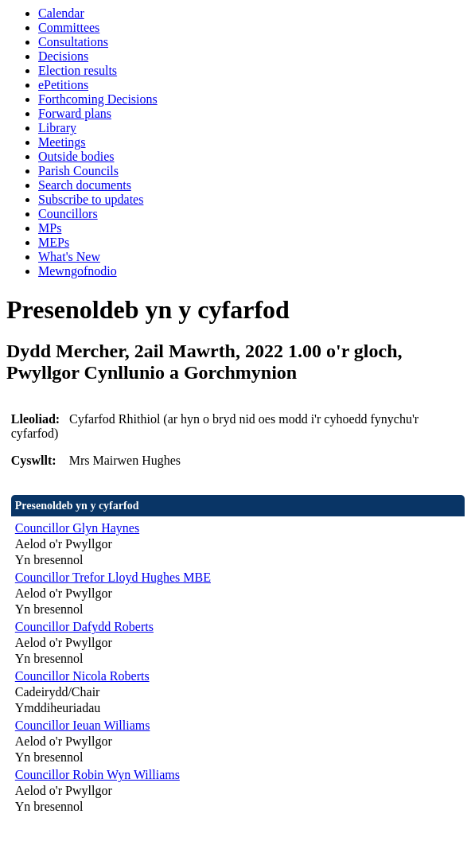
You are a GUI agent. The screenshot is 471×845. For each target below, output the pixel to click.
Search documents (84, 185)
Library (57, 127)
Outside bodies (76, 156)
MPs (49, 228)
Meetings (62, 142)
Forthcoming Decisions (98, 99)
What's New (69, 256)
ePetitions (63, 85)
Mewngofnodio (77, 271)
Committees (68, 27)
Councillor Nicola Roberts (82, 676)
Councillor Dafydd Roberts (84, 626)
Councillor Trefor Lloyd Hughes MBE (113, 577)
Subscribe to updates (90, 199)
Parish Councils (78, 170)
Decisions (63, 56)
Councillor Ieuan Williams (82, 725)
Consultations (73, 42)
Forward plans (74, 113)
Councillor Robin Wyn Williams (97, 774)
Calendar (61, 13)
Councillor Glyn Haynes (77, 528)
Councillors (68, 213)
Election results (77, 70)
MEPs (53, 242)
